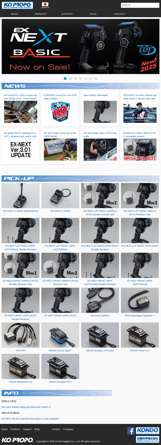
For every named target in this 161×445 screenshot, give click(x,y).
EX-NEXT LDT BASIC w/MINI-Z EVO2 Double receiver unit (100, 213)
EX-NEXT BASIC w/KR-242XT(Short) (139, 282)
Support (27, 429)
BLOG (93, 14)
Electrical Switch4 (100, 315)
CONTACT (119, 14)
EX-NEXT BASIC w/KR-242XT (60, 315)
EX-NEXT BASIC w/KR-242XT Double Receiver (20, 317)
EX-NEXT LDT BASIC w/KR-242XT (139, 245)
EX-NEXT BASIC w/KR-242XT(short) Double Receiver (100, 282)
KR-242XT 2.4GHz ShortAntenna (20, 211)
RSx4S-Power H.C (140, 350)
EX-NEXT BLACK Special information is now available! (30, 418)
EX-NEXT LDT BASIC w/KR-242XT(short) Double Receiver (21, 247)
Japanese (45, 5)
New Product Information (96, 95)
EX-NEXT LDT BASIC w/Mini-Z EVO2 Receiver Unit (140, 213)
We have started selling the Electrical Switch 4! (26, 407)
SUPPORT (67, 14)
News (5, 429)
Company (68, 429)
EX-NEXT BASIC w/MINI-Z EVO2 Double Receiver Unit (20, 282)
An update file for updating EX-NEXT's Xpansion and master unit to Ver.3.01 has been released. (20, 136)
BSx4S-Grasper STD (60, 381)
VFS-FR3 (21, 350)
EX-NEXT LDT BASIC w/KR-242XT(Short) (60, 247)
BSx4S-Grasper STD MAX (100, 350)
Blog (37, 429)
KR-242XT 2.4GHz (60, 211)
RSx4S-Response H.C (20, 381)
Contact (56, 429)
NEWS (14, 14)
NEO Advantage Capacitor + (140, 315)
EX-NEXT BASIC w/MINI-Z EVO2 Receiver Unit (60, 282)
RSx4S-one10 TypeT (60, 350)
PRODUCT (41, 14)
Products (15, 429)
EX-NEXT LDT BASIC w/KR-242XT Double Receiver (100, 247)
